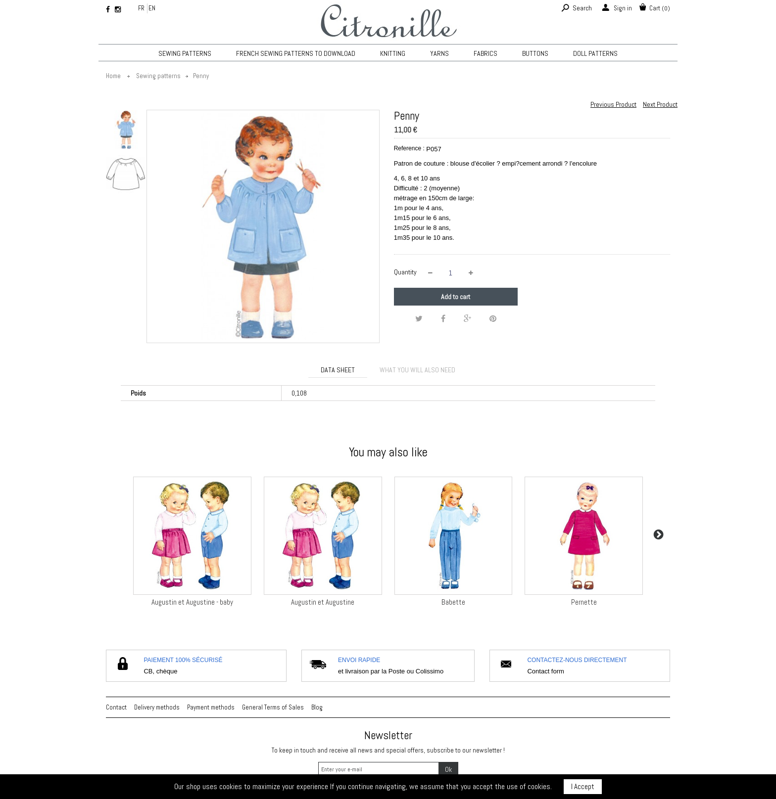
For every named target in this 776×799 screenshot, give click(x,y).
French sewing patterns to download (295, 53)
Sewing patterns (184, 53)
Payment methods (211, 707)
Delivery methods (157, 707)
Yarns (439, 53)
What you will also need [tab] (417, 369)
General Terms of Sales (273, 707)
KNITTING (392, 53)
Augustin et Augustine (322, 602)
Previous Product (613, 104)
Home (113, 76)
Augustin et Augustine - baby (192, 602)
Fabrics (485, 53)
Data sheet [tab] (338, 369)
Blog (317, 707)
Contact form (545, 671)
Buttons (535, 53)
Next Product (660, 104)
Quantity (405, 271)
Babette (453, 602)
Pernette (584, 602)
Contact (116, 707)
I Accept (582, 786)
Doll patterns (595, 53)
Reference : (409, 148)
